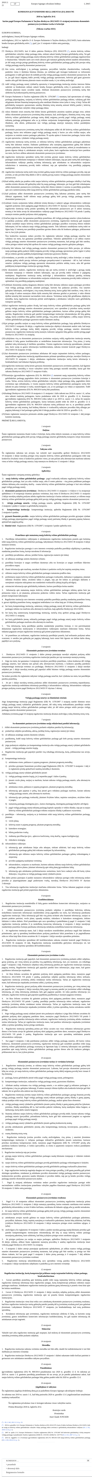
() (31, 43)
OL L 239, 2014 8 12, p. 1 (10, 1440)
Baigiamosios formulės (15, 1472)
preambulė (11, 1464)
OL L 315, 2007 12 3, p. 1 (71, 1435)
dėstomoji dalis (12, 1468)
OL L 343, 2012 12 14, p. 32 (14, 1422)
